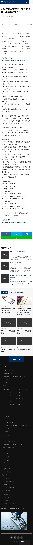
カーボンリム (7, 379)
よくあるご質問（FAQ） (10, 481)
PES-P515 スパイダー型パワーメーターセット (15, 389)
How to (5, 484)
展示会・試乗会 (8, 469)
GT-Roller (4, 413)
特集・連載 (6, 457)
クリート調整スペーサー (10, 441)
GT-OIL (5, 438)
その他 (12, 16)
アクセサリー (5, 431)
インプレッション (8, 466)
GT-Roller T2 (7, 419)
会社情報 (6, 494)
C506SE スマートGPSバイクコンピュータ (14, 398)
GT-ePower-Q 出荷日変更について (20, 252)
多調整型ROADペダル (9, 373)
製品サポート (5, 475)
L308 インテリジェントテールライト (13, 404)
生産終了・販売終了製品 (8, 447)
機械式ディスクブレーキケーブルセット (14, 444)
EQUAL (4, 366)
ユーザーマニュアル (9, 478)
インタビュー (7, 460)
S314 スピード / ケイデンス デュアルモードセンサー (17, 410)
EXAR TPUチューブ (8, 401)
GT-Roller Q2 (7, 416)
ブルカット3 (7, 435)
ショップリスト (6, 472)
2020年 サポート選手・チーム (24, 350)
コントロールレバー (9, 370)
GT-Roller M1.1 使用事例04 (8, 350)
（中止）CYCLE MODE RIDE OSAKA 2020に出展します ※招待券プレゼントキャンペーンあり (24, 311)
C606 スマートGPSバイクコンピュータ (14, 392)
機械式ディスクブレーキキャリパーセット (14, 376)
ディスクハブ (7, 382)
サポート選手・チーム (9, 497)
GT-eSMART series (8, 422)
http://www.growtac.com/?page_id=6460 (14, 60)
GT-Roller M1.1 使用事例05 (24, 332)
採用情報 (6, 500)
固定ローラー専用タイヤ (16, 263)
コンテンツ (5, 453)
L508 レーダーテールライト (11, 407)
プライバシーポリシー (9, 503)
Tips (5, 463)
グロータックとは (6, 490)
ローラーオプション (9, 428)
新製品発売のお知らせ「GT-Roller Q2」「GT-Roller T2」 (8, 310)
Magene (4, 385)
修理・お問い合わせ (9, 487)
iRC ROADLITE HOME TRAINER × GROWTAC (15, 425)
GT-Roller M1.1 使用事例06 (8, 332)
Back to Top (16, 359)
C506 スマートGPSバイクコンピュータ (14, 395)
